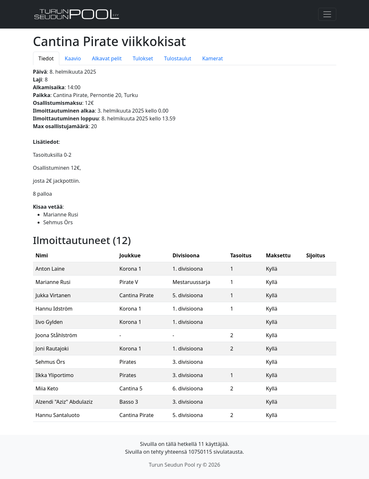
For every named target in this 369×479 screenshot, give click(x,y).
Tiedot (46, 58)
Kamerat (212, 58)
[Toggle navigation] (327, 14)
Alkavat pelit (107, 58)
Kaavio (73, 58)
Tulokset (143, 58)
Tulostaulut (177, 58)
